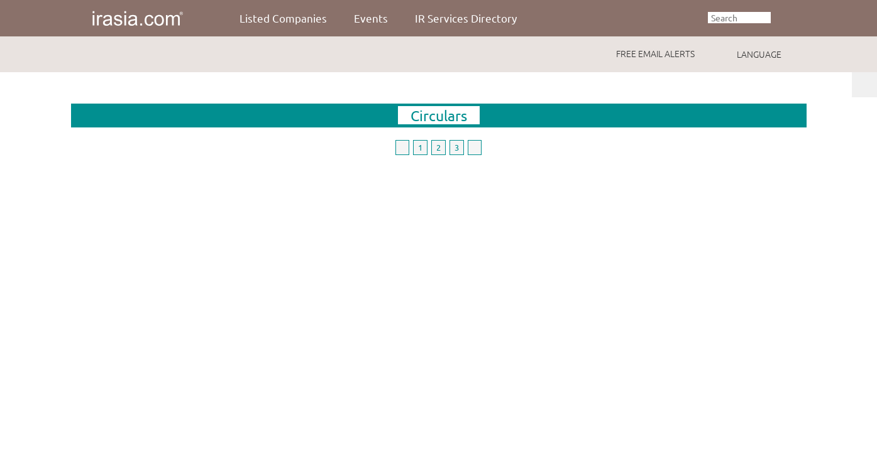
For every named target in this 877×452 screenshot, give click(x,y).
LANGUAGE (759, 54)
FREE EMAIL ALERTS (655, 53)
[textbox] (739, 17)
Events (371, 17)
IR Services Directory (466, 17)
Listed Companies (283, 17)
